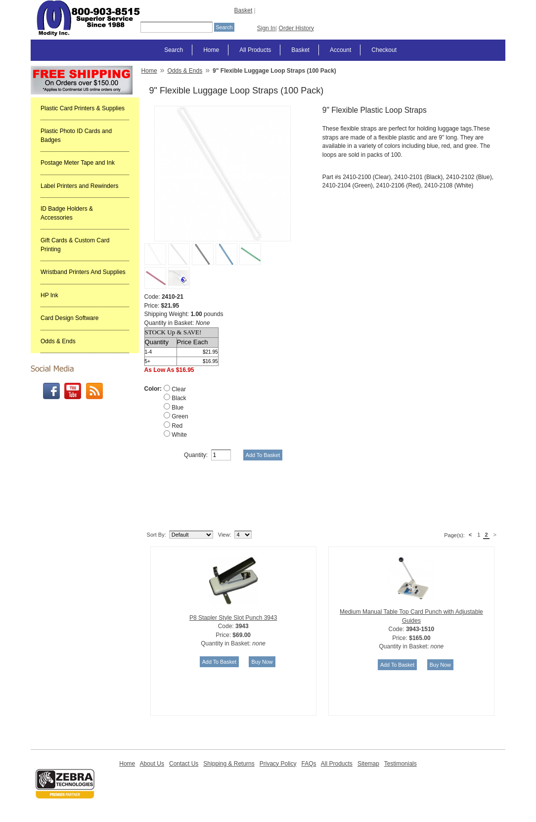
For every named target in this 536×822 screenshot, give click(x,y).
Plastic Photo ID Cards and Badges (76, 135)
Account (340, 49)
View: (224, 535)
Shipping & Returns (228, 763)
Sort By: (156, 535)
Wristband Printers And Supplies (83, 272)
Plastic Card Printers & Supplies (83, 108)
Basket (243, 10)
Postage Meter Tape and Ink (78, 162)
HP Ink (49, 295)
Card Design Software (69, 318)
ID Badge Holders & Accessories (67, 213)
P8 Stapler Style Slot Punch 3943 (233, 617)
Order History (296, 28)
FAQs (308, 763)
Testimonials (400, 763)
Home (211, 49)
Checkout (384, 49)
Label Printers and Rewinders (79, 186)
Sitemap (368, 763)
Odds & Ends (58, 341)
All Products (255, 49)
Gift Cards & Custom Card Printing (75, 245)
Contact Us (183, 763)
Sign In (266, 28)
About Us (152, 763)
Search (173, 49)
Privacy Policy (278, 763)
